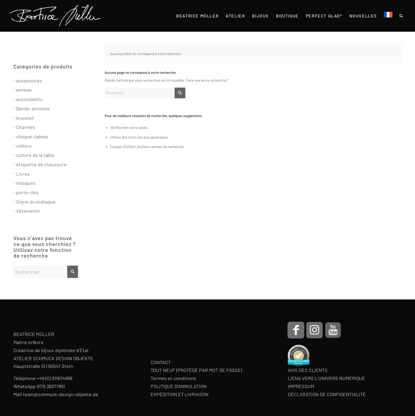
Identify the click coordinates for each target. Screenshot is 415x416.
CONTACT (161, 362)
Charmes (25, 127)
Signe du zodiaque (35, 202)
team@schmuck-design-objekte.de (60, 394)
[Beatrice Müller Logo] (55, 16)
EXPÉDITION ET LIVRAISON (179, 394)
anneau (24, 90)
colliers (24, 146)
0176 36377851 (51, 386)
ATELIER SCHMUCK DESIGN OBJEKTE (53, 358)
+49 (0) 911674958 (54, 378)
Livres (23, 174)
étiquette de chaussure (41, 164)
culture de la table (35, 155)
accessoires (29, 81)
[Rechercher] (145, 93)
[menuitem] (197, 16)
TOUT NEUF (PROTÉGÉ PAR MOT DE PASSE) (196, 370)
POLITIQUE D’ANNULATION (179, 386)
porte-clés (27, 192)
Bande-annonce (33, 108)
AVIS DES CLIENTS (308, 370)
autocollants (29, 99)
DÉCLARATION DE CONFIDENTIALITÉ (327, 394)
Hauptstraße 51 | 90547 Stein (43, 366)
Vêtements (28, 211)
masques (26, 183)
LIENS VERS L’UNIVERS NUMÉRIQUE (326, 378)
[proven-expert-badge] (298, 355)
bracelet (25, 118)
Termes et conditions (173, 378)
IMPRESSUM (301, 386)
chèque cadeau (32, 136)
